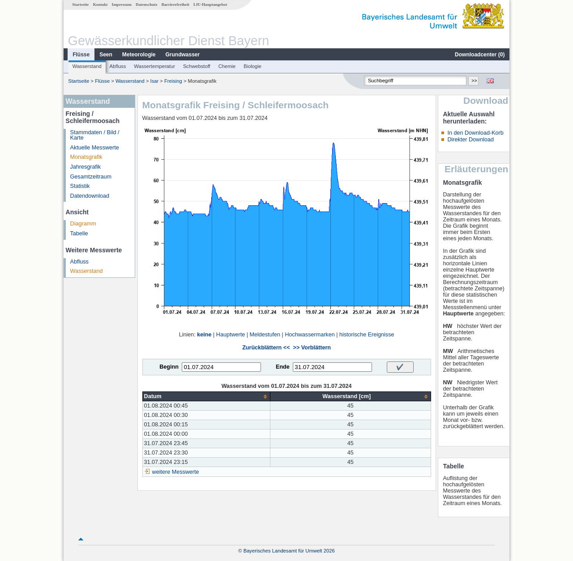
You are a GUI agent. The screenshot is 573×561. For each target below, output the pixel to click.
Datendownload (90, 196)
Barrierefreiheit (175, 4)
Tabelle (79, 233)
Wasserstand (87, 66)
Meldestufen (264, 335)
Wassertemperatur (154, 66)
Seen (105, 54)
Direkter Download (470, 139)
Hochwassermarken (309, 335)
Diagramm (83, 224)
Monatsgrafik (86, 157)
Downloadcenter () (480, 54)
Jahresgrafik (85, 167)
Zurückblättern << (266, 347)
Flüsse (81, 54)
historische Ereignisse (366, 335)
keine (204, 335)
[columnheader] (206, 396)
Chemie (227, 66)
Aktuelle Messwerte (94, 147)
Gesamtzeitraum (90, 177)
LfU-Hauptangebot (210, 4)
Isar (154, 81)
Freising (173, 81)
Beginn (169, 367)
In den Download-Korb (475, 133)
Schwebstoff (196, 66)
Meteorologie (139, 54)
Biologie (252, 66)
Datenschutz (147, 4)
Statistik (80, 186)
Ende (283, 367)
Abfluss (118, 66)
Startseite (80, 4)
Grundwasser (183, 54)
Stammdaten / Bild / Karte (95, 135)
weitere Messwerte (175, 472)
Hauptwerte (230, 335)
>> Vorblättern (312, 347)
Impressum (122, 4)
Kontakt (100, 4)
